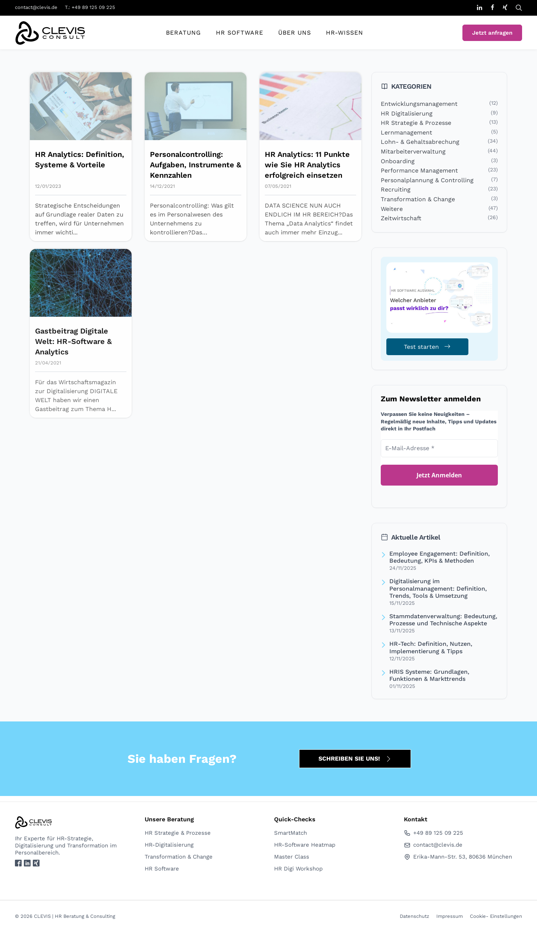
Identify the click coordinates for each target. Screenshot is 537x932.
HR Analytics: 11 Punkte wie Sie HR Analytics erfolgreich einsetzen (307, 165)
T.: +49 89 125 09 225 (90, 7)
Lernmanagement (406, 132)
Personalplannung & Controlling (427, 180)
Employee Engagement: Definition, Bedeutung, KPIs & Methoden (439, 557)
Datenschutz (414, 916)
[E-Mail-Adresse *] (439, 448)
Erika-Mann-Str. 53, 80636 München (458, 856)
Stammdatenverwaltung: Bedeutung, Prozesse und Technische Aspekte (443, 620)
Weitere (392, 208)
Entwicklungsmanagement (419, 103)
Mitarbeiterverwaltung (413, 151)
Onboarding (398, 161)
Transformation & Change (418, 199)
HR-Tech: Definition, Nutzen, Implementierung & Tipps (430, 647)
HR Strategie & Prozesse (416, 122)
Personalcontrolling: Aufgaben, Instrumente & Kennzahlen (195, 165)
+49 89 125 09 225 (433, 833)
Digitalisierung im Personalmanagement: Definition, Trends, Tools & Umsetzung (438, 588)
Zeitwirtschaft (401, 218)
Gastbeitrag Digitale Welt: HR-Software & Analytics (73, 341)
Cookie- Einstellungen (496, 916)
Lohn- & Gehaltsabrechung (420, 141)
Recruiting (396, 189)
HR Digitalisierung (407, 113)
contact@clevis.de (36, 7)
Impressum (449, 916)
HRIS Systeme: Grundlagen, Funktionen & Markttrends (429, 675)
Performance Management (419, 170)
